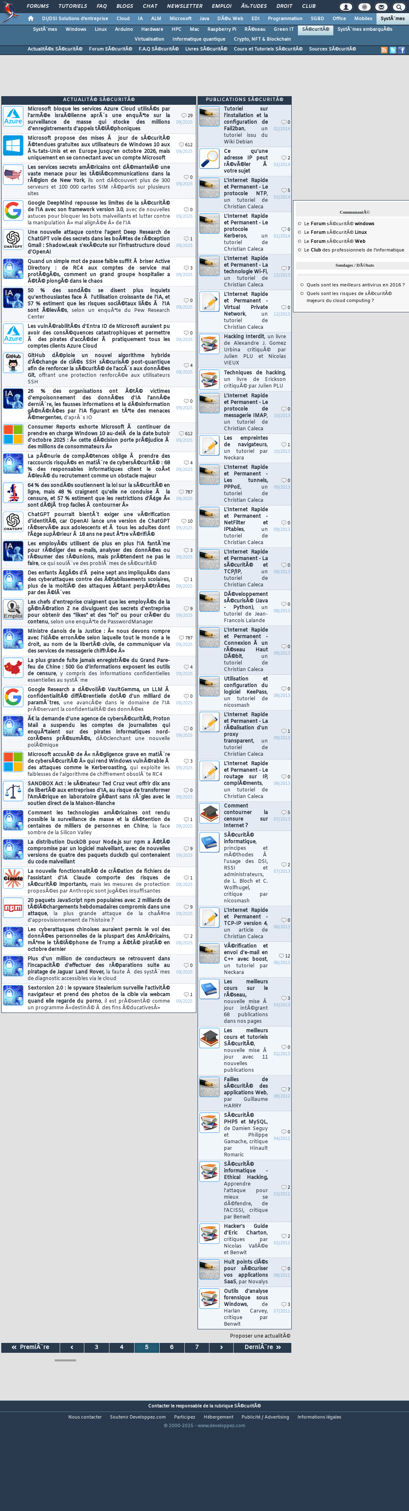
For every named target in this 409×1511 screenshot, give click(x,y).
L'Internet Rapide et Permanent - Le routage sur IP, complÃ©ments (246, 780)
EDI (255, 19)
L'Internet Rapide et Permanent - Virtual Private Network (246, 311)
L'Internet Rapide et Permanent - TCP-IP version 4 (246, 923)
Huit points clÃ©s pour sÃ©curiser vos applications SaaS (246, 1272)
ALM (156, 19)
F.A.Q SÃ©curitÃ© (159, 49)
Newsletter (184, 6)
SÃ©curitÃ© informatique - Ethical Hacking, (246, 1190)
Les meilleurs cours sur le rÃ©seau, (246, 1002)
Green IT (284, 29)
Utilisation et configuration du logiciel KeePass (246, 692)
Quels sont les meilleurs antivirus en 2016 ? (356, 285)
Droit (284, 6)
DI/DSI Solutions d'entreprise (75, 19)
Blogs (125, 6)
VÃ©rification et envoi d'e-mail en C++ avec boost (246, 959)
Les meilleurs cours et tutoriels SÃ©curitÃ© (246, 1051)
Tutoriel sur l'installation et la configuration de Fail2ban (246, 125)
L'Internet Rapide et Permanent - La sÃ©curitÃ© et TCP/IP (246, 568)
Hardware (152, 29)
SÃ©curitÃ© (315, 29)
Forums (37, 6)
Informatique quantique (198, 39)
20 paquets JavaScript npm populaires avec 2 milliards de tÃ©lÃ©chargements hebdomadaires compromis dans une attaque (99, 910)
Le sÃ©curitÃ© (339, 224)
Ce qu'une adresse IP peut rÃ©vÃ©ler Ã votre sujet (246, 161)
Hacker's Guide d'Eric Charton (246, 1239)
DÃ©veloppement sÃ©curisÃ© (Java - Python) (246, 607)
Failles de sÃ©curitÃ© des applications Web (246, 1093)
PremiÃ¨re (30, 1348)
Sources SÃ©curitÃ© (332, 49)
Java (204, 19)
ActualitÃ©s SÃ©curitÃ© (55, 49)
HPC (176, 29)
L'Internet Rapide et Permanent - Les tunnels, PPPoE (246, 484)
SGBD (317, 19)
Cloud (123, 19)
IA (140, 19)
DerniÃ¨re (262, 1348)
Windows (75, 29)
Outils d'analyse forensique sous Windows (246, 1308)
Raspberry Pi (221, 29)
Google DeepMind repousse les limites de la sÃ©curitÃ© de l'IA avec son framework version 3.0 (99, 213)
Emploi (221, 6)
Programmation (285, 19)
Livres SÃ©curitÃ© (206, 49)
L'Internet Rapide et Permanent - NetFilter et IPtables (246, 526)
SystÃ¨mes (393, 19)
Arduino (124, 29)
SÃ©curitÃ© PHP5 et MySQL (246, 1135)
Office (339, 19)
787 (186, 492)
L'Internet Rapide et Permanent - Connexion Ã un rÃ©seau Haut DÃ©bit (246, 650)
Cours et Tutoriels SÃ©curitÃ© (268, 49)
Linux (101, 29)
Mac (194, 29)
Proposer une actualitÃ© (260, 1336)
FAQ (101, 6)
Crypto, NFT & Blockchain (262, 39)
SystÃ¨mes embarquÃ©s (365, 29)
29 (187, 116)
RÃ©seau (254, 29)
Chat (150, 6)
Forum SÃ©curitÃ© (110, 49)
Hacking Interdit (255, 350)
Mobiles (363, 19)
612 (186, 145)
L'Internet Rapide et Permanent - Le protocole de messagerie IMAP (246, 412)
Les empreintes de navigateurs (246, 448)
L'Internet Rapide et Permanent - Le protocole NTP (246, 194)
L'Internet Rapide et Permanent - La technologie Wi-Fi (246, 272)
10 (187, 521)
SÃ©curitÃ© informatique (246, 868)
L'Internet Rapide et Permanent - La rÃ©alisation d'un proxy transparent (246, 735)
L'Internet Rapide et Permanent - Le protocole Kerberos (246, 233)
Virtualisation (149, 39)
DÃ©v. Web (230, 19)
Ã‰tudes (253, 6)
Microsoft (180, 19)
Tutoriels (73, 6)
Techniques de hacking (255, 380)
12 (284, 956)
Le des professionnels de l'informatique (354, 250)
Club (308, 6)
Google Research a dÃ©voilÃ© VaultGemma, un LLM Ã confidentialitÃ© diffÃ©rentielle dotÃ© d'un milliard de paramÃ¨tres (99, 700)
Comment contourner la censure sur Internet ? (246, 816)
